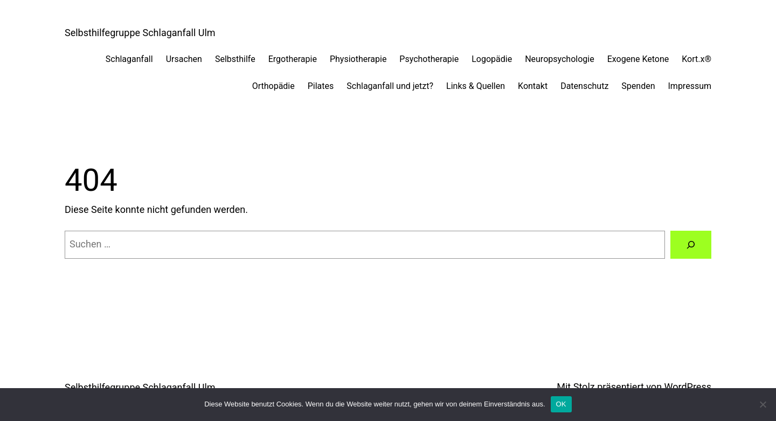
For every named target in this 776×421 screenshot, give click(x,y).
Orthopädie (273, 86)
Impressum (690, 86)
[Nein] (762, 404)
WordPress (687, 386)
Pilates (321, 86)
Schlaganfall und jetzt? (390, 86)
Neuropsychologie (559, 59)
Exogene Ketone (638, 59)
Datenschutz (584, 86)
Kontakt (533, 86)
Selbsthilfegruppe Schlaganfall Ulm (140, 32)
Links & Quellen (475, 86)
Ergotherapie (292, 59)
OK (561, 404)
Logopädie (492, 59)
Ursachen (184, 59)
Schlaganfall (129, 59)
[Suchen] (690, 245)
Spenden (638, 86)
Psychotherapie (429, 59)
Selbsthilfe (235, 59)
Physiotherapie (358, 59)
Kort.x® (696, 59)
